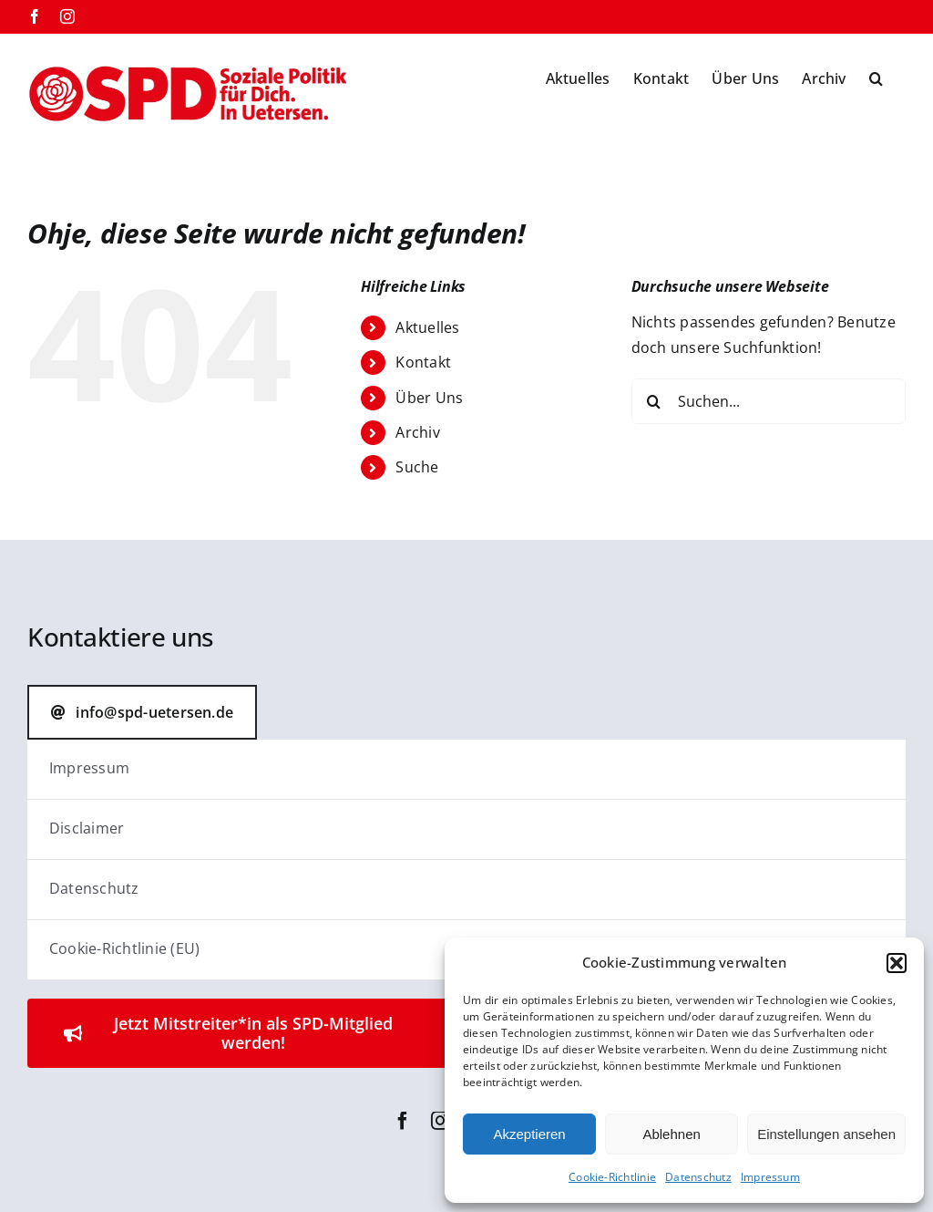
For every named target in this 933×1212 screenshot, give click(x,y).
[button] (896, 963)
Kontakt (423, 362)
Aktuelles (427, 327)
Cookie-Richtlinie (612, 1177)
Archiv (417, 432)
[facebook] (403, 1121)
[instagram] (440, 1121)
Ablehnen (671, 1134)
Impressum (770, 1177)
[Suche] (654, 401)
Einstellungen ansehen (826, 1134)
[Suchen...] (768, 401)
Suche (416, 467)
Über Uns (429, 398)
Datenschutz (698, 1177)
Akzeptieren (529, 1134)
